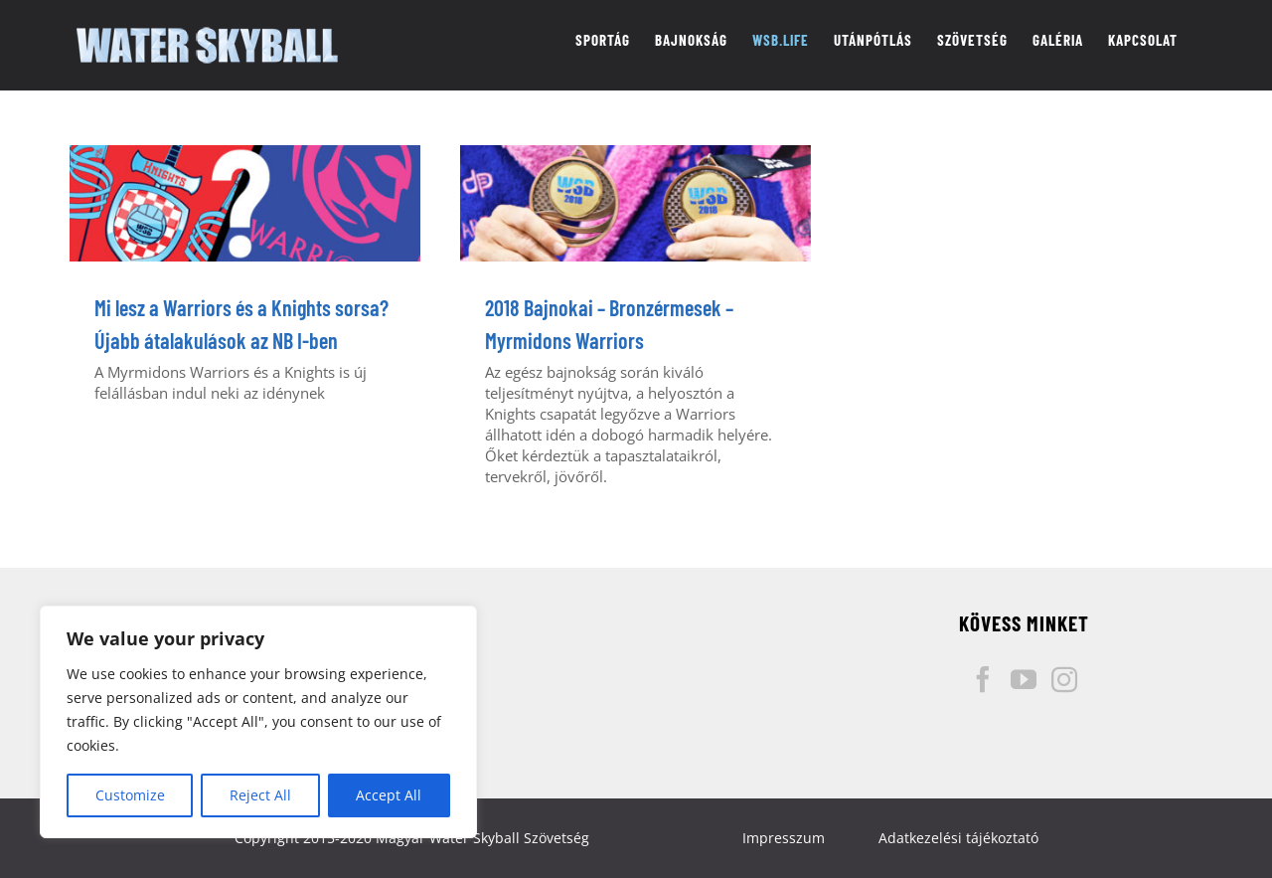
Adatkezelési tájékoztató (958, 837)
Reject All (260, 795)
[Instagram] (1064, 679)
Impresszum (783, 837)
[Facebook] (983, 679)
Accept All (388, 795)
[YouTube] (1023, 679)
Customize (130, 795)
